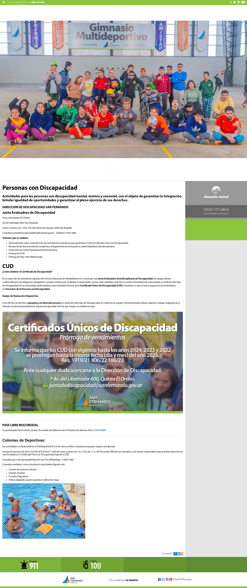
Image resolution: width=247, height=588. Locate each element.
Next (243, 229)
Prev (189, 229)
